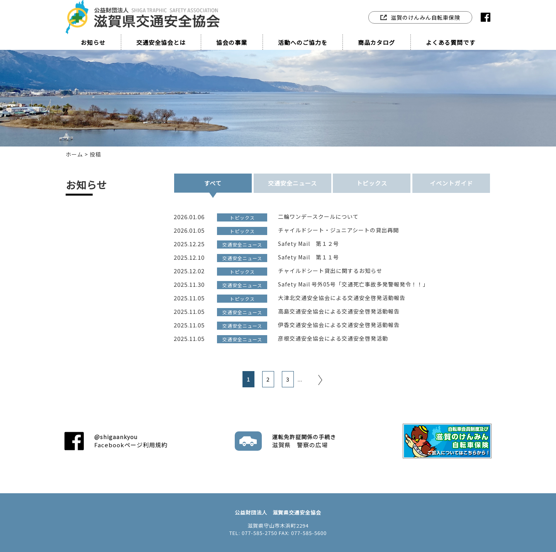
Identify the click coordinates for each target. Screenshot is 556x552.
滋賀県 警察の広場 (304, 441)
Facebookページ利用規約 (131, 441)
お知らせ (93, 42)
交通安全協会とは (161, 42)
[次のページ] (310, 379)
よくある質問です (450, 42)
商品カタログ (376, 42)
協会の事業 (231, 42)
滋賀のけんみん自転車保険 (420, 17)
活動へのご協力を (302, 42)
